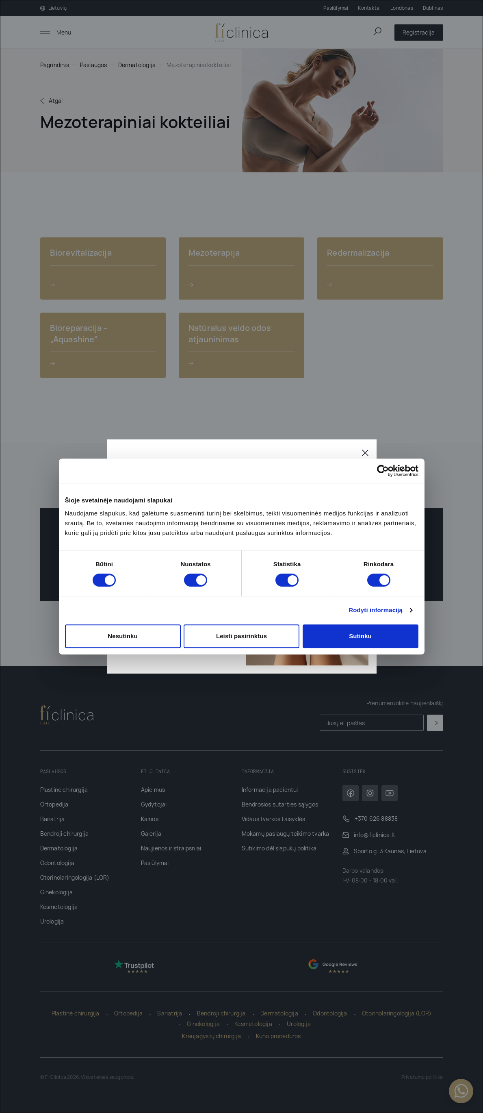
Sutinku (360, 636)
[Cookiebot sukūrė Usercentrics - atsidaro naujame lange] (382, 471)
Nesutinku (122, 636)
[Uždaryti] (365, 452)
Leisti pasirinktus (241, 636)
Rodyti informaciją (376, 609)
